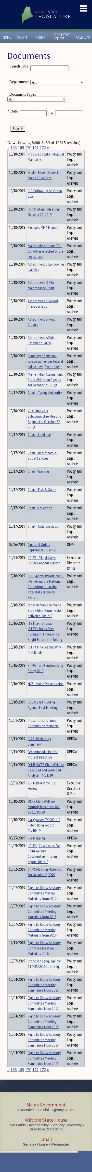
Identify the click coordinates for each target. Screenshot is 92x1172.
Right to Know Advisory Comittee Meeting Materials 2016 (44, 957)
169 (21, 147)
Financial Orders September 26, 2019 (41, 556)
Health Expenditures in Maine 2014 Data (44, 184)
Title (11, 153)
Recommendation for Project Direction (43, 763)
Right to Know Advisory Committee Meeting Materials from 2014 (44, 938)
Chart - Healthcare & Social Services (42, 464)
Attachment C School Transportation (43, 312)
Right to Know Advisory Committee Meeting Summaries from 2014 (44, 1048)
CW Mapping (36, 846)
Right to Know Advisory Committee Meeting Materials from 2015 (44, 920)
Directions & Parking (46, 1138)
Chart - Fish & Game (42, 498)
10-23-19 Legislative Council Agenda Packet (44, 569)
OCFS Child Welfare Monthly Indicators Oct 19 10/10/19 (44, 815)
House (41, 37)
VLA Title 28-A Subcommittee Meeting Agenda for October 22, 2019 (44, 427)
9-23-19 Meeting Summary (39, 750)
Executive (26, 1118)
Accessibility (39, 1134)
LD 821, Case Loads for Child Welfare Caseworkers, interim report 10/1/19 (44, 862)
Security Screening (66, 1134)
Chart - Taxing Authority (45, 401)
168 (14, 147)
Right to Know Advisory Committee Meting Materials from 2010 (44, 902)
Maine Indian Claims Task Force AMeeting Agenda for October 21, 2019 (45, 388)
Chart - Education (40, 516)
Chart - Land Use (39, 443)
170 (28, 147)
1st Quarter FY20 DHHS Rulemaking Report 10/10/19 (44, 834)
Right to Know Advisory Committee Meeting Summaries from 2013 (44, 1030)
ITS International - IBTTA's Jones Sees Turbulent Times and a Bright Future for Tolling (45, 640)
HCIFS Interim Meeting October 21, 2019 (43, 220)
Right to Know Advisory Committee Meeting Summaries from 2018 (44, 993)
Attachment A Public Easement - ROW (42, 349)
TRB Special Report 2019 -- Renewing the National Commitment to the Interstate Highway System (46, 595)
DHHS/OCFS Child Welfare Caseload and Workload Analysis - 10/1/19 (46, 779)
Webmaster (60, 1153)
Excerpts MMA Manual (43, 236)
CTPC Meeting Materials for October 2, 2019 (45, 880)
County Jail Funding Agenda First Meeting (43, 713)
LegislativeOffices (61, 37)
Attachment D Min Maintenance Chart (41, 294)
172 (43, 147)
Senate (23, 37)
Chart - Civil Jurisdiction (44, 535)
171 (35, 147)
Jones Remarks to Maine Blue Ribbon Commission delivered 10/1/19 (45, 619)
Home (7, 37)
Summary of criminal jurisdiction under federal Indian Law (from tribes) (45, 370)
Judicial (43, 1118)
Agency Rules (63, 1118)
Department (35, 153)
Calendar (83, 37)
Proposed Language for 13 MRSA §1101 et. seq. (44, 972)
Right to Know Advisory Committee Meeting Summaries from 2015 (44, 1067)
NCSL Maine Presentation (46, 692)
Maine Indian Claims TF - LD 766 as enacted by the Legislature (45, 260)
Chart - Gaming (38, 480)
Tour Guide (17, 1134)
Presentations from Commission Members (43, 731)
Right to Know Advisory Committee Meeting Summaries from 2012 (44, 1012)
